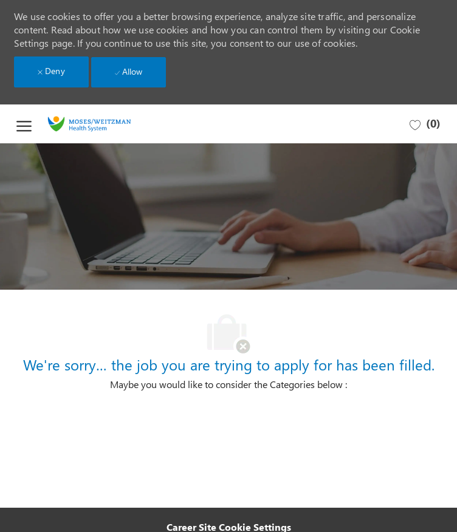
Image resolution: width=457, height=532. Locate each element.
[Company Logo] (104, 123)
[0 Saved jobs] (425, 124)
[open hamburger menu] (24, 124)
